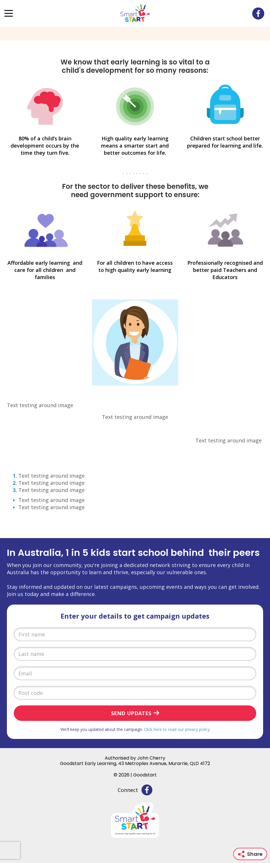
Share (250, 854)
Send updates (131, 713)
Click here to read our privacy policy (177, 729)
